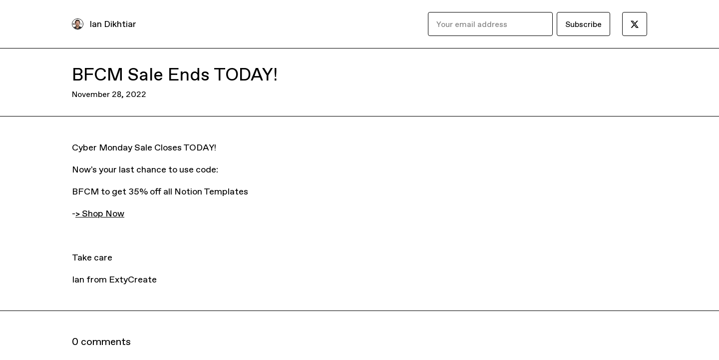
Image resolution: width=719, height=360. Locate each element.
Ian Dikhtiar (112, 24)
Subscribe (583, 24)
